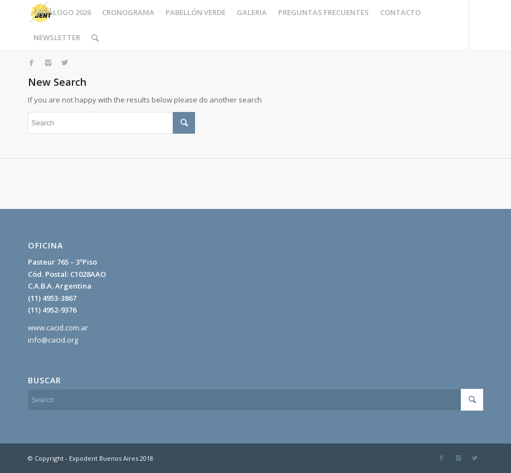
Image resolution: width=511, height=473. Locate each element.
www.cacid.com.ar (58, 328)
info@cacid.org (53, 340)
